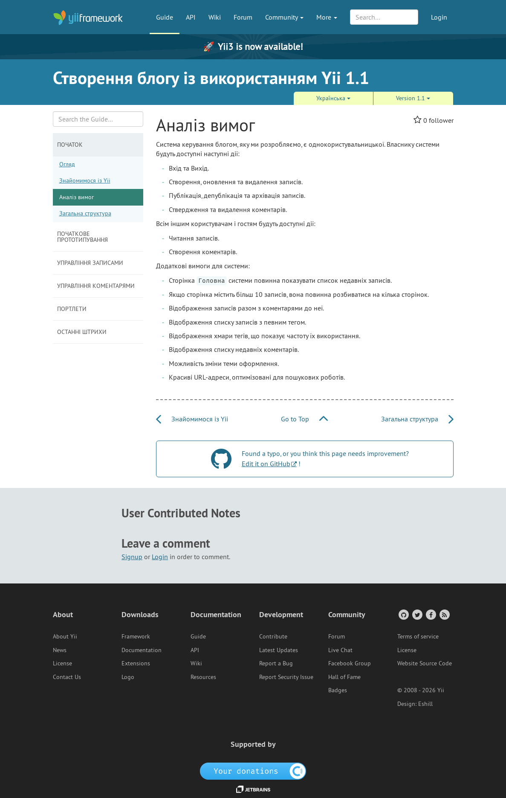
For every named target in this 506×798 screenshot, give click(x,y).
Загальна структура (85, 213)
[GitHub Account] (403, 614)
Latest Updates (278, 650)
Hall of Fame (344, 677)
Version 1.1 (413, 98)
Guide (164, 17)
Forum (243, 17)
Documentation (141, 650)
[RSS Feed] (444, 614)
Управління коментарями (96, 286)
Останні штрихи (82, 332)
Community (284, 17)
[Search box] (98, 119)
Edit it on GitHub (266, 463)
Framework (135, 636)
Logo (127, 677)
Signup (131, 556)
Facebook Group (349, 663)
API (191, 17)
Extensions (135, 663)
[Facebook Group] (430, 614)
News (60, 650)
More (326, 17)
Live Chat (340, 650)
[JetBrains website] (253, 788)
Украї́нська (333, 98)
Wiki (214, 17)
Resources (203, 677)
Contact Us (67, 677)
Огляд (67, 164)
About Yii (65, 636)
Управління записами (90, 263)
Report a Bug (276, 663)
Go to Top (304, 419)
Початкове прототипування (82, 237)
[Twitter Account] (416, 614)
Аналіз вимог (76, 197)
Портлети (72, 309)
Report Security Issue (286, 677)
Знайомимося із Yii (84, 180)
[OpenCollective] (253, 770)
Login (439, 17)
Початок (70, 144)
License (62, 663)
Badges (337, 690)
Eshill (425, 704)
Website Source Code (424, 663)
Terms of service (418, 636)
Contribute (273, 636)
